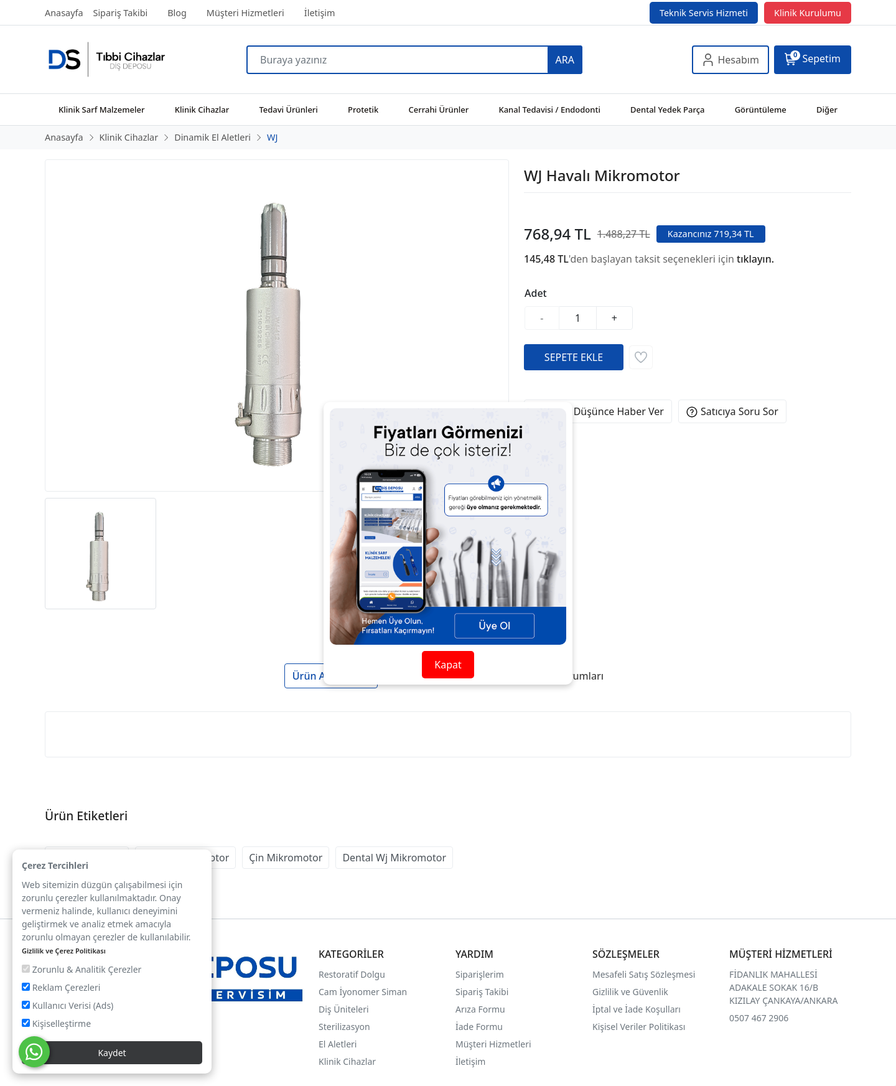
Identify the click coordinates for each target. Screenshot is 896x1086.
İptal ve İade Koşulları (636, 1009)
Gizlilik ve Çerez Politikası (64, 950)
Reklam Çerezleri (61, 987)
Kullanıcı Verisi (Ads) (67, 1005)
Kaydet (112, 1053)
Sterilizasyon (344, 1026)
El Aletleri (338, 1044)
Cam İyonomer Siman (363, 992)
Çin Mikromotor (285, 857)
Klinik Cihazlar (347, 1061)
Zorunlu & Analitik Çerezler (81, 969)
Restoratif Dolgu (352, 974)
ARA (565, 60)
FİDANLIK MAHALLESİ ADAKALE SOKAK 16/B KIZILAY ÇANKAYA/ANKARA (783, 987)
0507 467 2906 (758, 1018)
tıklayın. (755, 259)
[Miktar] (578, 318)
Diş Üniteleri (344, 1009)
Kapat (447, 665)
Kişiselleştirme (56, 1023)
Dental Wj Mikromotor (394, 857)
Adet (536, 293)
